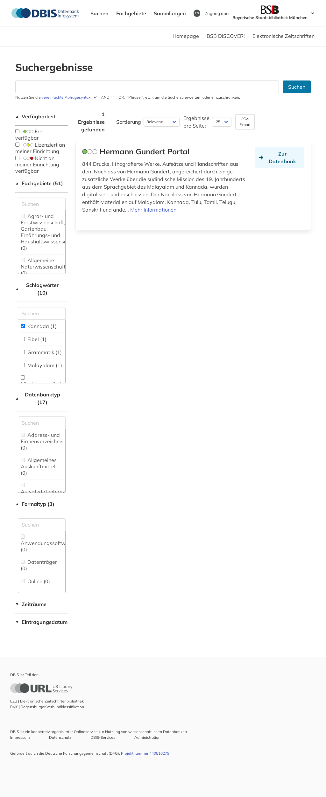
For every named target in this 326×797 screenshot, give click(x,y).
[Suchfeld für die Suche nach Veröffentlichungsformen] (42, 524)
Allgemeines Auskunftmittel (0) (39, 466)
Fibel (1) (33, 339)
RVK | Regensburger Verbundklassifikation (47, 706)
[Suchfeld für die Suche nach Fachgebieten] (42, 204)
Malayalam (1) (41, 365)
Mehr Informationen (153, 209)
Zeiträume (30, 604)
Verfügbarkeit (35, 116)
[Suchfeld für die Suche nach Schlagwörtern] (42, 313)
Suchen (99, 13)
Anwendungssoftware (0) (47, 544)
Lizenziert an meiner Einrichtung (40, 148)
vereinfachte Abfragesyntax (66, 97)
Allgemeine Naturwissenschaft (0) (43, 266)
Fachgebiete (131, 13)
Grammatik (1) (41, 352)
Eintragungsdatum (41, 622)
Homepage (186, 36)
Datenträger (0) (39, 565)
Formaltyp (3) (34, 504)
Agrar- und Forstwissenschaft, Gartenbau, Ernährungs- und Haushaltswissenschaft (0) (48, 232)
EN (197, 13)
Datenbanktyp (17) (37, 398)
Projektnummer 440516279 (145, 753)
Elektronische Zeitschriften (283, 36)
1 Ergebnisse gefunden (91, 122)
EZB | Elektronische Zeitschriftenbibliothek (47, 701)
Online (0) (35, 581)
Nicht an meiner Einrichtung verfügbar (37, 164)
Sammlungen (170, 13)
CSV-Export (245, 121)
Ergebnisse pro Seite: (196, 122)
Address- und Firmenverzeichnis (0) (42, 441)
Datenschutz (60, 737)
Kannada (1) (39, 326)
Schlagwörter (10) (37, 289)
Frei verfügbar (29, 134)
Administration (147, 737)
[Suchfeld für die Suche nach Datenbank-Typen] (42, 422)
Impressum (20, 737)
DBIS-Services (102, 737)
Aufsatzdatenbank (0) (43, 492)
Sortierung (128, 122)
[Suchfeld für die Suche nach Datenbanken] (147, 86)
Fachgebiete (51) (39, 183)
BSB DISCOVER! (226, 36)
